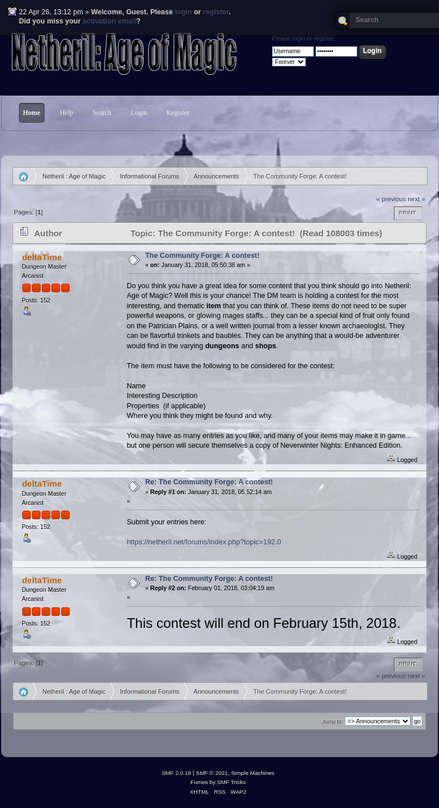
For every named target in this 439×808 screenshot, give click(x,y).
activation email (110, 21)
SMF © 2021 (212, 773)
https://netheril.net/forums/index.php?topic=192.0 (204, 542)
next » (416, 199)
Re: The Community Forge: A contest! (209, 482)
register (216, 12)
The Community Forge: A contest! (202, 256)
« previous (391, 199)
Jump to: (332, 721)
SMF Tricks (231, 782)
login (183, 12)
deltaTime (42, 257)
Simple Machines (252, 773)
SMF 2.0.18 (176, 773)
